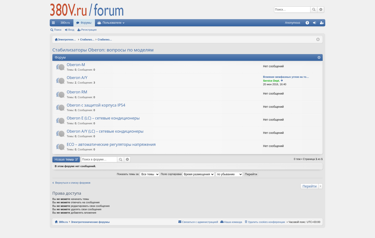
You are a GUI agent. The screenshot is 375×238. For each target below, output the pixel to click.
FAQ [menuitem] (309, 23)
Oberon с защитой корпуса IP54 (96, 105)
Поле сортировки (187, 174)
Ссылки (54, 23)
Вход (71, 29)
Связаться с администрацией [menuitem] (200, 222)
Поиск (313, 9)
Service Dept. (271, 80)
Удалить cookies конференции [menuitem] (266, 222)
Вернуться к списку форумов (72, 182)
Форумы (86, 22)
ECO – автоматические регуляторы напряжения (111, 144)
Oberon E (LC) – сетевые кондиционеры (103, 118)
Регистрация (89, 29)
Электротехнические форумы (90, 222)
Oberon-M (76, 64)
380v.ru (65, 22)
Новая (64, 159)
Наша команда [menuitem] (233, 222)
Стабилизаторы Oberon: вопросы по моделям (103, 50)
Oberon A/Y (77, 77)
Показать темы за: (138, 174)
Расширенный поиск (320, 9)
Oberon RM (77, 92)
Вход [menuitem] (315, 23)
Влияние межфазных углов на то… (286, 76)
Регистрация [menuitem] (322, 23)
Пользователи (112, 22)
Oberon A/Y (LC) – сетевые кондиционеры (105, 131)
